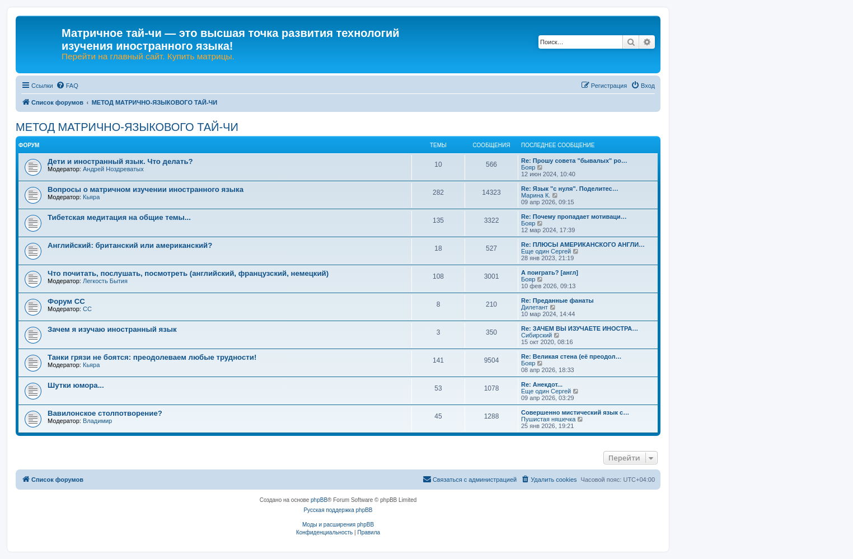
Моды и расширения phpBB (338, 525)
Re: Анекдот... (542, 384)
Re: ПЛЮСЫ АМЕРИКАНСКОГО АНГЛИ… (583, 244)
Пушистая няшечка (548, 419)
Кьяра (91, 197)
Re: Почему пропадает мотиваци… (574, 216)
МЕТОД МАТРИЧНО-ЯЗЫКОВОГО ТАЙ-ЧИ (127, 127)
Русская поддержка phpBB (337, 510)
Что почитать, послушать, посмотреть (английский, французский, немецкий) (188, 273)
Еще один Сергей (546, 251)
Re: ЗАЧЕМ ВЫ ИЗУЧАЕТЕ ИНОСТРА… (579, 328)
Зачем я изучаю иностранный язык (112, 329)
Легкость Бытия (105, 281)
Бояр (528, 167)
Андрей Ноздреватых (113, 169)
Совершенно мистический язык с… (575, 412)
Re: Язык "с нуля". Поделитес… (569, 188)
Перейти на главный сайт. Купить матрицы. (148, 56)
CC (87, 309)
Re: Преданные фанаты (557, 300)
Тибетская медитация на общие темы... (119, 217)
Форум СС (66, 301)
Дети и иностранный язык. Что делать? (120, 161)
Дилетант (534, 307)
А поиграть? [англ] (549, 272)
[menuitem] (67, 85)
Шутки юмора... (76, 385)
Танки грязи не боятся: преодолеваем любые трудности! (152, 357)
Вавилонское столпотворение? (105, 413)
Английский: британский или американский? (130, 245)
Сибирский (536, 335)
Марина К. (535, 195)
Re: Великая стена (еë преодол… (571, 356)
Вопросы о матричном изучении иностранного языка (145, 189)
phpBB (319, 500)
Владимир (97, 420)
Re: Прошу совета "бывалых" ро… (574, 160)
